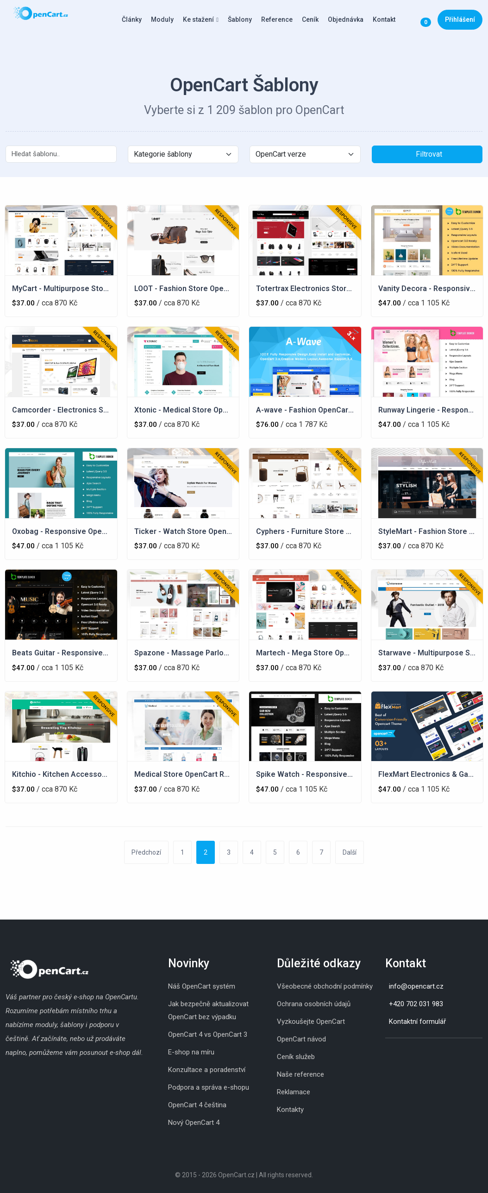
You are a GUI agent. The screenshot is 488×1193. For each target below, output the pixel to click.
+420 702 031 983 (416, 1004)
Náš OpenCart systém (201, 986)
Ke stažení (198, 19)
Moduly (162, 19)
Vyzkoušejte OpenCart (311, 1021)
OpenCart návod (301, 1039)
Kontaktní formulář (417, 1021)
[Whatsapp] (403, 1052)
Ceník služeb (296, 1057)
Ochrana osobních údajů (313, 1004)
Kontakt (384, 19)
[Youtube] (413, 1052)
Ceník (310, 19)
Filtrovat (429, 154)
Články (132, 19)
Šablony (240, 19)
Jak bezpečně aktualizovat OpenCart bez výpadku (208, 1010)
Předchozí (146, 852)
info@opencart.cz (416, 986)
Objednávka (345, 19)
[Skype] (394, 1052)
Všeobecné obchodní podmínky (325, 986)
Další (350, 852)
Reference (277, 19)
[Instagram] (385, 1052)
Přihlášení (460, 19)
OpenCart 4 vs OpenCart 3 (207, 1034)
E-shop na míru (191, 1052)
